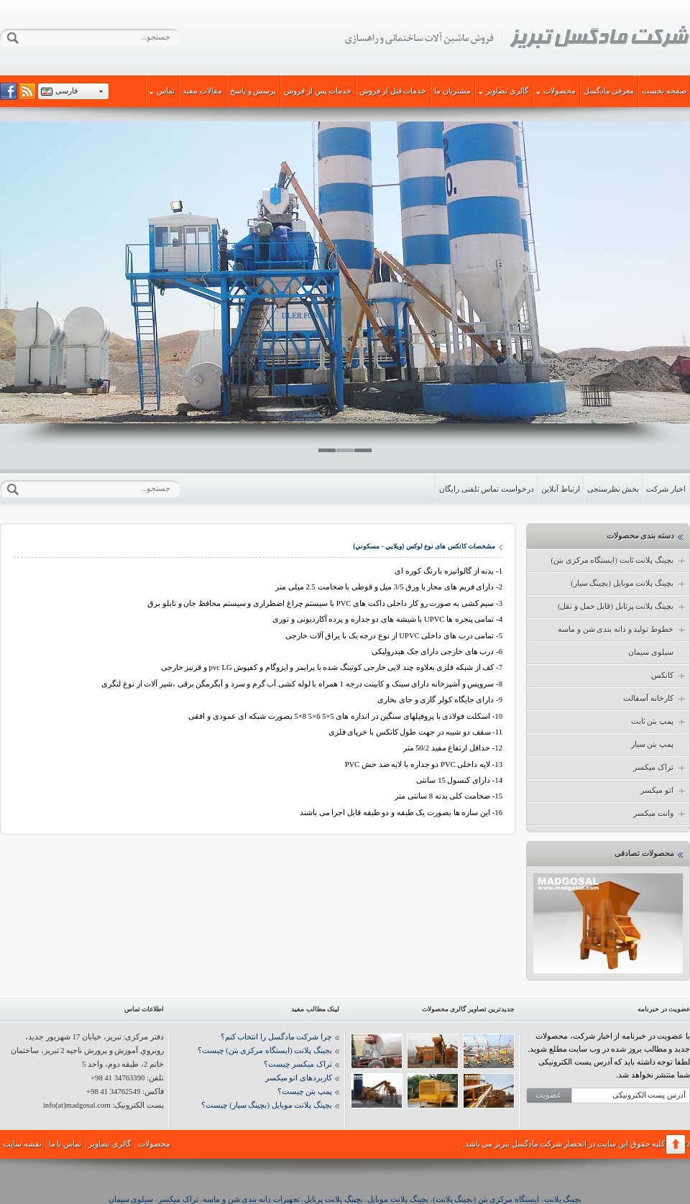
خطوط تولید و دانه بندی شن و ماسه (622, 629)
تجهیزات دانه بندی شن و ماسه (251, 1199)
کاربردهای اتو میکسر (298, 1078)
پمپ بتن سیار (652, 744)
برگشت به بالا (676, 1144)
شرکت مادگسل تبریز (517, 38)
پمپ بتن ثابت (659, 721)
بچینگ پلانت (563, 1199)
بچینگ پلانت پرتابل (333, 1199)
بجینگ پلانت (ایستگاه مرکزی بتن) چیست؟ (265, 1050)
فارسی (66, 91)
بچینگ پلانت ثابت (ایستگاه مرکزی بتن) (619, 560)
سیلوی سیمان (650, 652)
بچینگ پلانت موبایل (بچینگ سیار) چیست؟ (266, 1105)
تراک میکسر (660, 767)
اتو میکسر (663, 790)
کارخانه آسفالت (655, 698)
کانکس (669, 675)
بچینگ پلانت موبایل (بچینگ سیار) (629, 583)
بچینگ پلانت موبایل (397, 1199)
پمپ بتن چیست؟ (304, 1091)
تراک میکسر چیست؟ (298, 1064)
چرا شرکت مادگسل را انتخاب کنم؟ (276, 1037)
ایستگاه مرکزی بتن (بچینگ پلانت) (486, 1199)
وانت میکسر (660, 813)
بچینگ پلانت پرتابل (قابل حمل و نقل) (622, 606)
